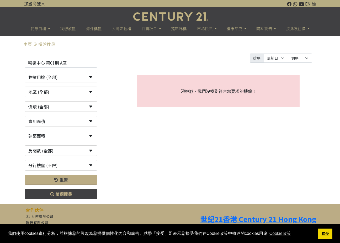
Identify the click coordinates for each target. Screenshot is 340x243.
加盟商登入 (34, 3)
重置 (61, 180)
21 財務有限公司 (40, 216)
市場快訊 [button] (205, 28)
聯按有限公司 (37, 222)
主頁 (28, 44)
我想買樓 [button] (38, 28)
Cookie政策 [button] (280, 233)
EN (308, 4)
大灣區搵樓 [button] (121, 28)
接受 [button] (325, 233)
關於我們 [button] (264, 28)
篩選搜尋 (61, 194)
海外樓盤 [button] (94, 28)
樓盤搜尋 (46, 44)
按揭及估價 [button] (296, 28)
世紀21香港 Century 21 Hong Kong (258, 219)
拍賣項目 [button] (149, 28)
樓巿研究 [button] (235, 28)
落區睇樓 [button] (179, 28)
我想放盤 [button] (68, 28)
